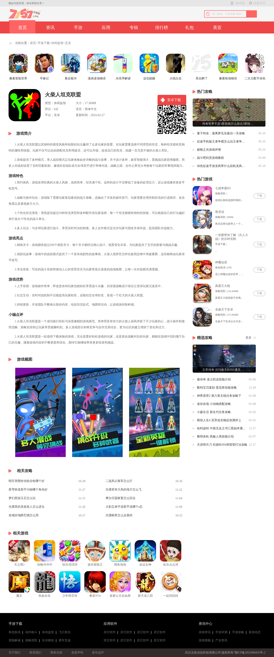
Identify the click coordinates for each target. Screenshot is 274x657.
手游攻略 (238, 632)
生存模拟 (48, 640)
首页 (22, 27)
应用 (106, 27)
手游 (78, 27)
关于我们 (15, 652)
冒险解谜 (15, 640)
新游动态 (255, 632)
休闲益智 (57, 43)
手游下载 (44, 43)
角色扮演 (15, 632)
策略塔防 (31, 640)
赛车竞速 (65, 640)
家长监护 (98, 652)
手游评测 (221, 632)
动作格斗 (31, 632)
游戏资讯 (205, 632)
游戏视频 (205, 640)
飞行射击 (65, 632)
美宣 (217, 27)
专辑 (134, 27)
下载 (259, 195)
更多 (249, 337)
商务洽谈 (56, 652)
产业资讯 (221, 640)
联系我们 (36, 652)
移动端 (240, 3)
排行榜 (161, 27)
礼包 (189, 27)
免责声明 (77, 652)
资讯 (50, 27)
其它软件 (110, 632)
